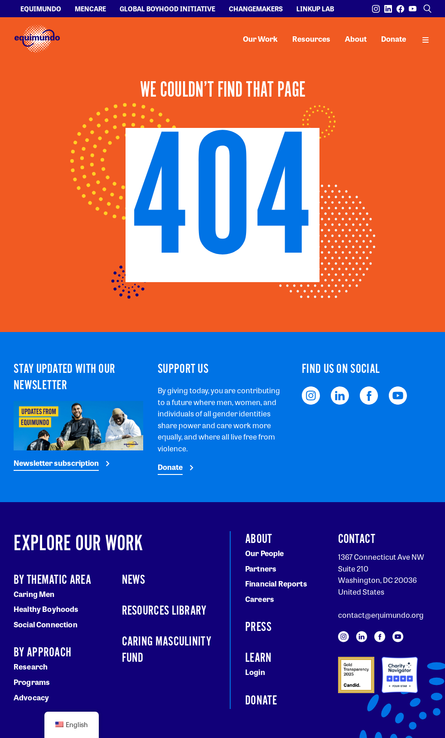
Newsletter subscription (56, 463)
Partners (260, 568)
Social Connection (45, 624)
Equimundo (40, 8)
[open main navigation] (425, 39)
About (356, 39)
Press (258, 627)
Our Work (260, 39)
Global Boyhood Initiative (167, 8)
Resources (311, 39)
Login (255, 672)
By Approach (42, 653)
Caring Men (34, 594)
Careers (259, 599)
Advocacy (31, 697)
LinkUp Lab (315, 8)
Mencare (90, 8)
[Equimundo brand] (37, 38)
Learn (258, 658)
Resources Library (164, 611)
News (133, 580)
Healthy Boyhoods (46, 609)
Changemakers (256, 8)
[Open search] (427, 8)
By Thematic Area (52, 580)
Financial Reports (276, 583)
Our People (264, 553)
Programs (32, 682)
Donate (393, 39)
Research (31, 666)
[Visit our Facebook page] (400, 9)
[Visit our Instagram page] (376, 9)
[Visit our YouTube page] (412, 9)
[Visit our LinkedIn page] (388, 9)
